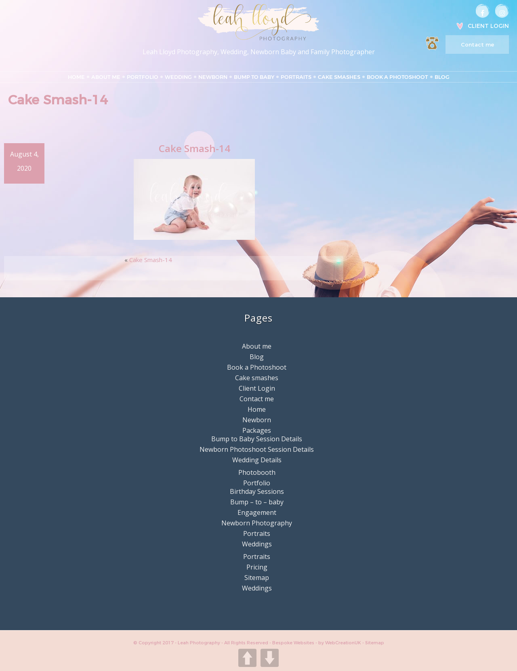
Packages (256, 430)
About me (105, 77)
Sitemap (256, 577)
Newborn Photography (256, 523)
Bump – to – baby (257, 501)
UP (247, 658)
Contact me (477, 44)
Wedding (178, 77)
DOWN (270, 658)
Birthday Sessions (257, 491)
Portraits (296, 77)
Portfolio (142, 77)
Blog (442, 77)
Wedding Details (257, 459)
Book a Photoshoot (397, 77)
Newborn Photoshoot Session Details (257, 449)
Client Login (488, 26)
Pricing (256, 567)
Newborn (212, 77)
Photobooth (256, 472)
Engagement (256, 512)
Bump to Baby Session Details (256, 438)
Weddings (257, 544)
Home (76, 77)
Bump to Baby (254, 77)
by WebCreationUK (340, 643)
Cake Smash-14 (150, 260)
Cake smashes (339, 77)
